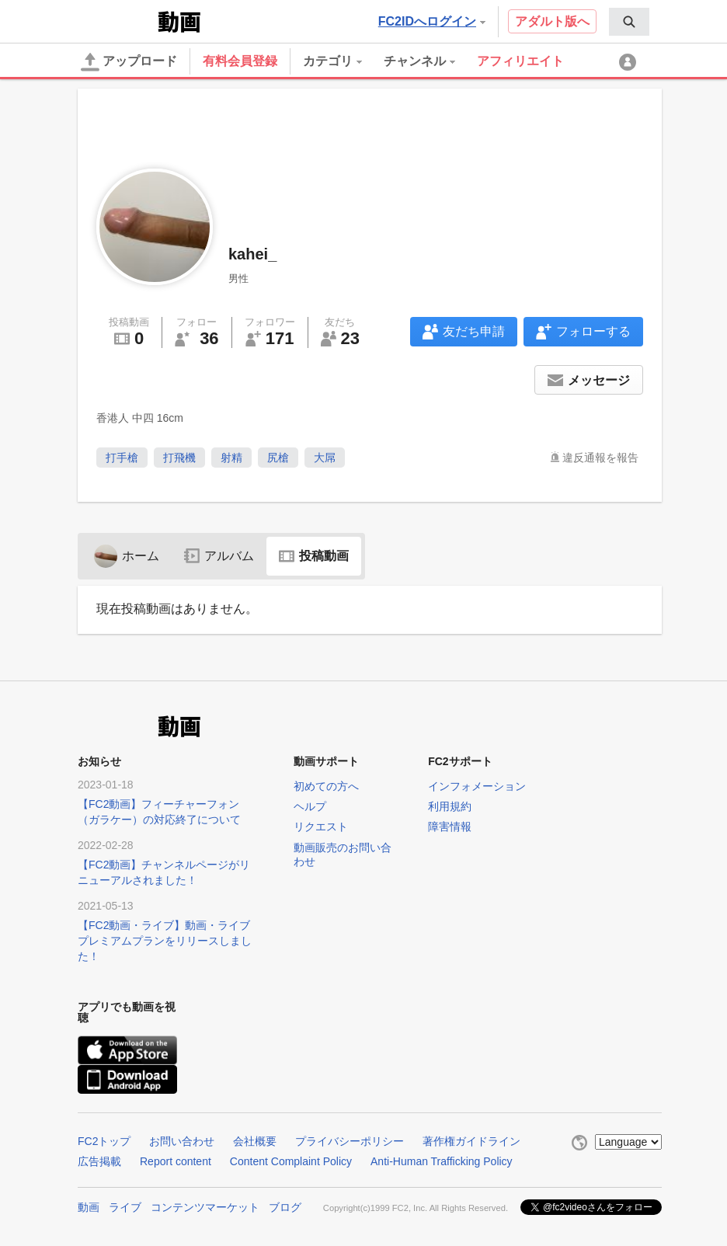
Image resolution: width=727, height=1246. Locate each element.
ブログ (285, 1207)
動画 (88, 1207)
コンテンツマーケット (205, 1207)
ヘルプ (310, 806)
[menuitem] (629, 22)
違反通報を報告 (600, 457)
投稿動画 (314, 555)
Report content (175, 1161)
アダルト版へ (552, 21)
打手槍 (122, 457)
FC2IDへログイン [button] (431, 21)
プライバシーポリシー (349, 1141)
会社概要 (255, 1141)
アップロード (129, 62)
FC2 (116, 20)
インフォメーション (477, 786)
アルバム (219, 555)
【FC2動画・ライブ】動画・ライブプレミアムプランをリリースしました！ (165, 940)
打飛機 (179, 457)
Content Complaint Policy (291, 1161)
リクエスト (321, 826)
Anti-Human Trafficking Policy (441, 1161)
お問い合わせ (181, 1141)
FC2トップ (104, 1141)
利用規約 (449, 806)
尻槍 (278, 457)
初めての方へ (326, 786)
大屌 (325, 457)
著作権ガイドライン (471, 1141)
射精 (231, 457)
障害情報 (449, 826)
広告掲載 (99, 1161)
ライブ (125, 1207)
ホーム (126, 555)
